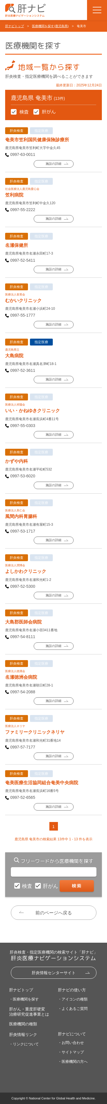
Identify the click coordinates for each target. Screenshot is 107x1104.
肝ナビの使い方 (72, 990)
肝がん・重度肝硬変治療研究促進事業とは (29, 1011)
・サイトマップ (71, 1052)
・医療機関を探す (24, 999)
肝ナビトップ (14, 26)
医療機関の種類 (23, 1024)
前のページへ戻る (53, 912)
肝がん (51, 886)
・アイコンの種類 (73, 999)
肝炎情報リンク (23, 1034)
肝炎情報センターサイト (54, 972)
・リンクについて (24, 1044)
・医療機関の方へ (73, 1061)
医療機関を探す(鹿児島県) (50, 26)
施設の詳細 (53, 163)
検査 (28, 886)
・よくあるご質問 (73, 1008)
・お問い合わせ (71, 1043)
